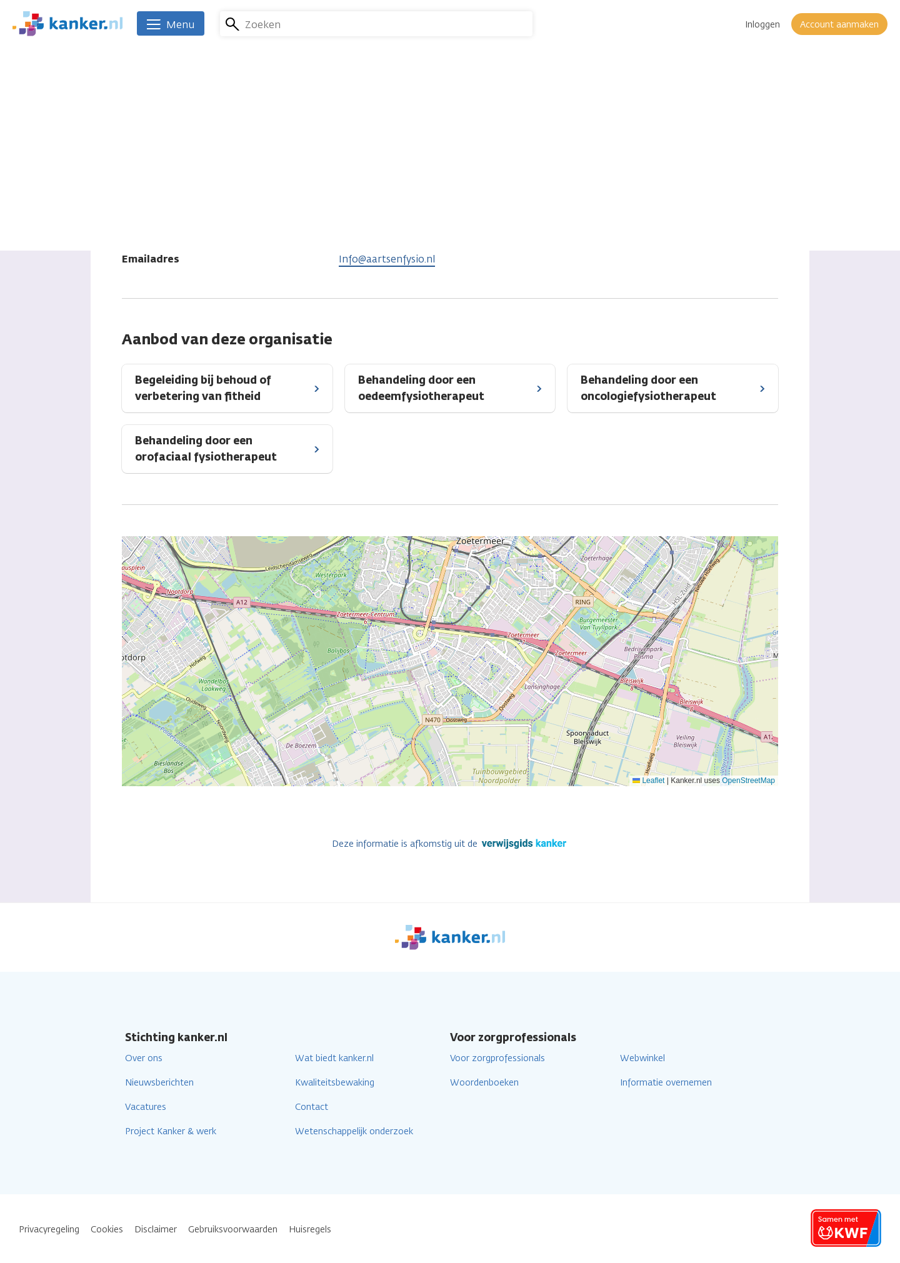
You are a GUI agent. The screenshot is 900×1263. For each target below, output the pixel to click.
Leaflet (648, 780)
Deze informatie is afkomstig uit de (450, 844)
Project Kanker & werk (170, 1131)
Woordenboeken (484, 1083)
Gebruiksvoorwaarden (233, 1230)
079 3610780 (367, 237)
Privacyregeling (49, 1230)
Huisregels (310, 1230)
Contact (311, 1107)
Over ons (143, 1058)
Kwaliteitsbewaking (334, 1083)
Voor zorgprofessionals (497, 1058)
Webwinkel (642, 1058)
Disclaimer (155, 1230)
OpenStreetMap (748, 780)
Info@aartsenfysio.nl (387, 259)
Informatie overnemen (666, 1083)
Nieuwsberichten (159, 1083)
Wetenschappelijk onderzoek (354, 1131)
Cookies (107, 1230)
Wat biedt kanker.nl (334, 1058)
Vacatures (145, 1107)
